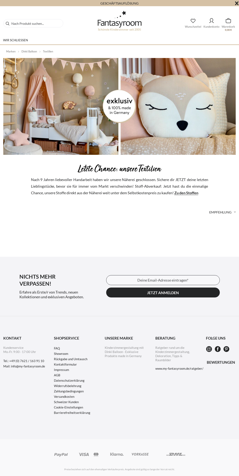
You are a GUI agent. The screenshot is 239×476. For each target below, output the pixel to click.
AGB (57, 375)
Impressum (61, 370)
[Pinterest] (226, 349)
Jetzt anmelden (163, 292)
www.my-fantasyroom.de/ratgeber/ (179, 368)
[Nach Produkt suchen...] (33, 23)
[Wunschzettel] (193, 22)
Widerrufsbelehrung (67, 386)
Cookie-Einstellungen (68, 407)
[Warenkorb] (228, 21)
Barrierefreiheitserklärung (72, 412)
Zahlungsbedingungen (69, 391)
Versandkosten (64, 396)
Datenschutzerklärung (69, 380)
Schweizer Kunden (66, 402)
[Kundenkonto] (211, 21)
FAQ (57, 348)
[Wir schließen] (15, 41)
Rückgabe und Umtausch (70, 359)
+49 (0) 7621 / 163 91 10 (26, 361)
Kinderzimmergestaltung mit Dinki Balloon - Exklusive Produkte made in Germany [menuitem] (124, 352)
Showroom (61, 353)
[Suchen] (7, 23)
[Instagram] (209, 349)
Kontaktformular (65, 364)
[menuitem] (33, 23)
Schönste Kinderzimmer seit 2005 (119, 29)
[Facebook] (218, 349)
